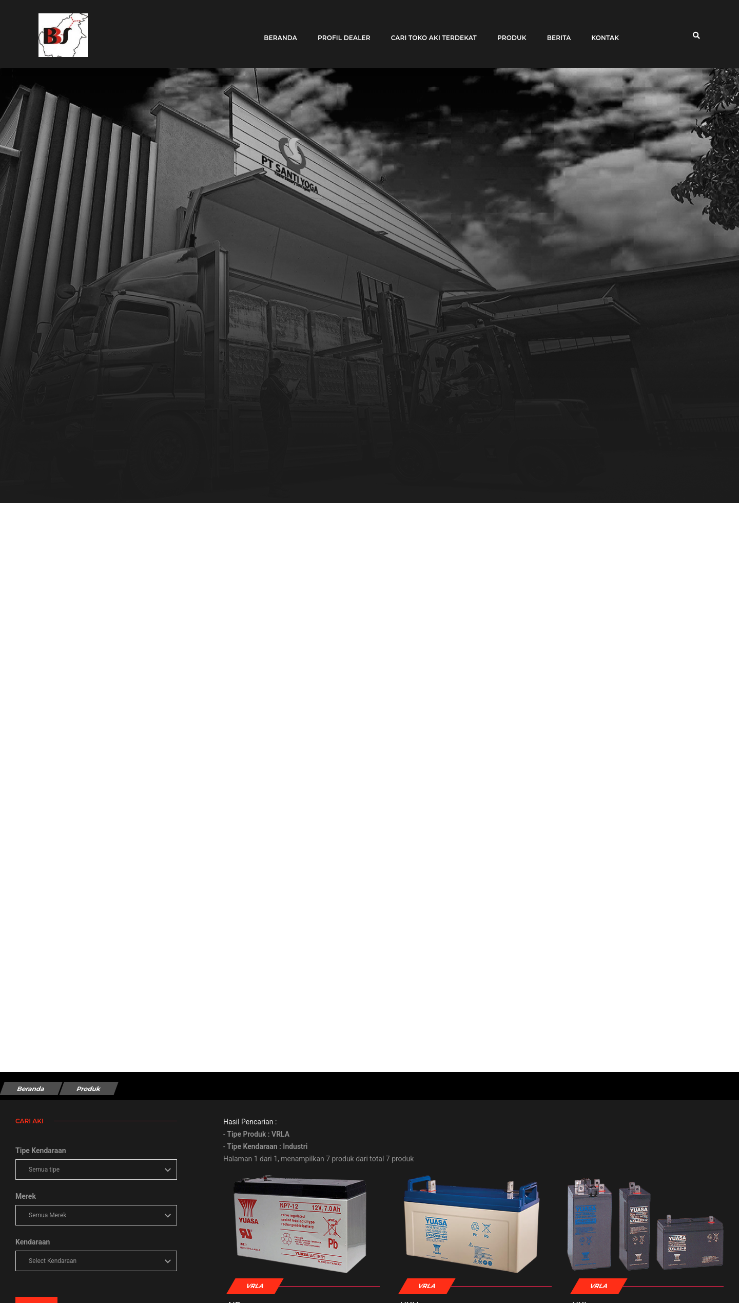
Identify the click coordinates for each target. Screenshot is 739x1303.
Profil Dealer (340, 32)
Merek (25, 1196)
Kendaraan (32, 1242)
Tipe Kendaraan (40, 1150)
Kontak (602, 32)
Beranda (277, 32)
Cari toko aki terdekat (430, 32)
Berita (555, 32)
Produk (508, 32)
